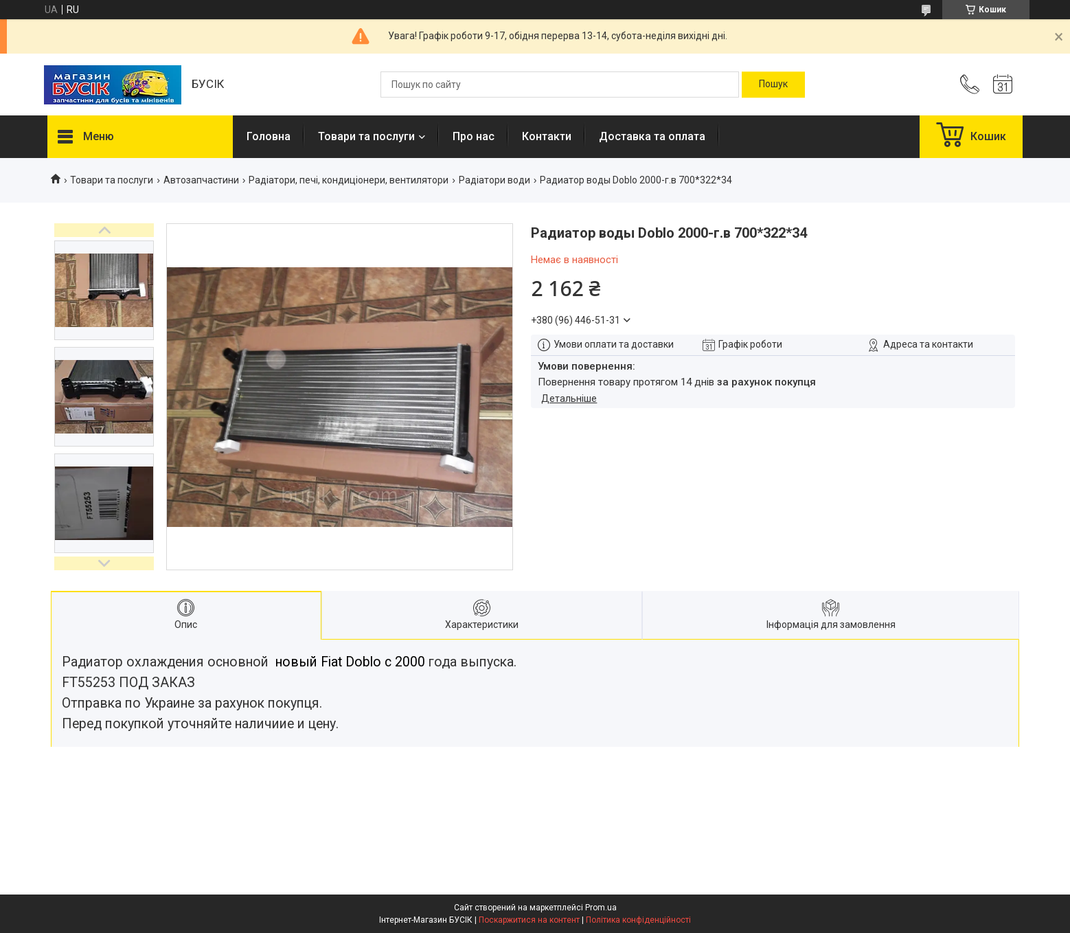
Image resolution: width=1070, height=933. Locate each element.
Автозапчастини (201, 180)
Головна (269, 136)
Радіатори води (494, 180)
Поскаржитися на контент (529, 920)
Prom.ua (601, 907)
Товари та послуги (366, 136)
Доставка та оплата (652, 136)
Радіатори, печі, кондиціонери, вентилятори (348, 180)
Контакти (546, 136)
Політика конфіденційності (638, 920)
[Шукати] (773, 84)
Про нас (473, 136)
